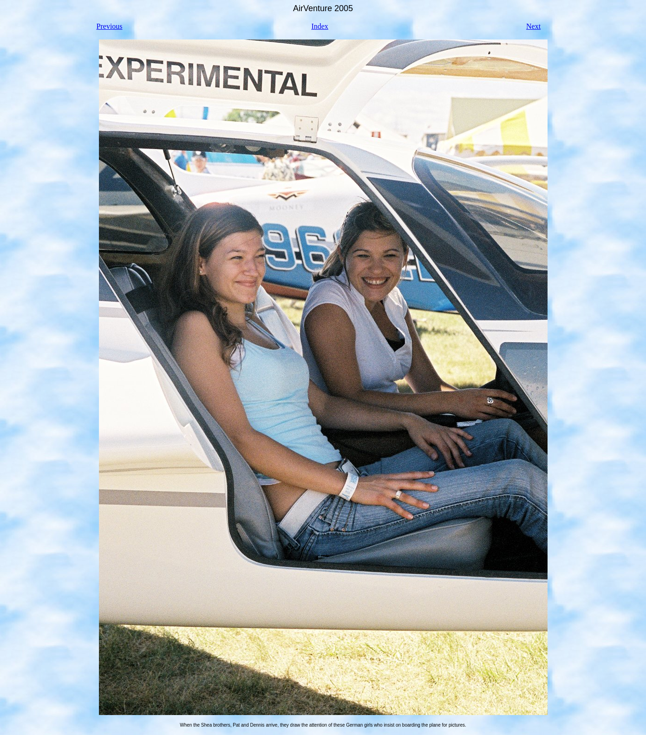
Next (533, 26)
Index (319, 26)
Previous (110, 26)
